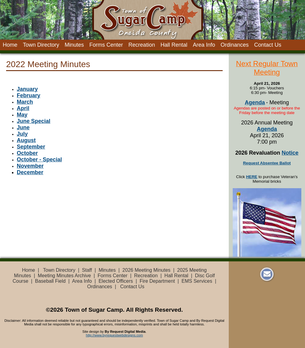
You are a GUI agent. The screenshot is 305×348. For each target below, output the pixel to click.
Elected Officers (116, 281)
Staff (87, 270)
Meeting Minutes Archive (64, 275)
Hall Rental (173, 45)
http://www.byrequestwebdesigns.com (114, 335)
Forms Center (106, 45)
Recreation (141, 45)
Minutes (74, 45)
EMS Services (196, 281)
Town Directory (41, 45)
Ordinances (235, 45)
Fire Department (157, 281)
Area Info (204, 45)
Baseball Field (50, 281)
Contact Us (267, 45)
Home (10, 45)
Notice (290, 153)
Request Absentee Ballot (267, 163)
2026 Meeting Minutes (146, 270)
